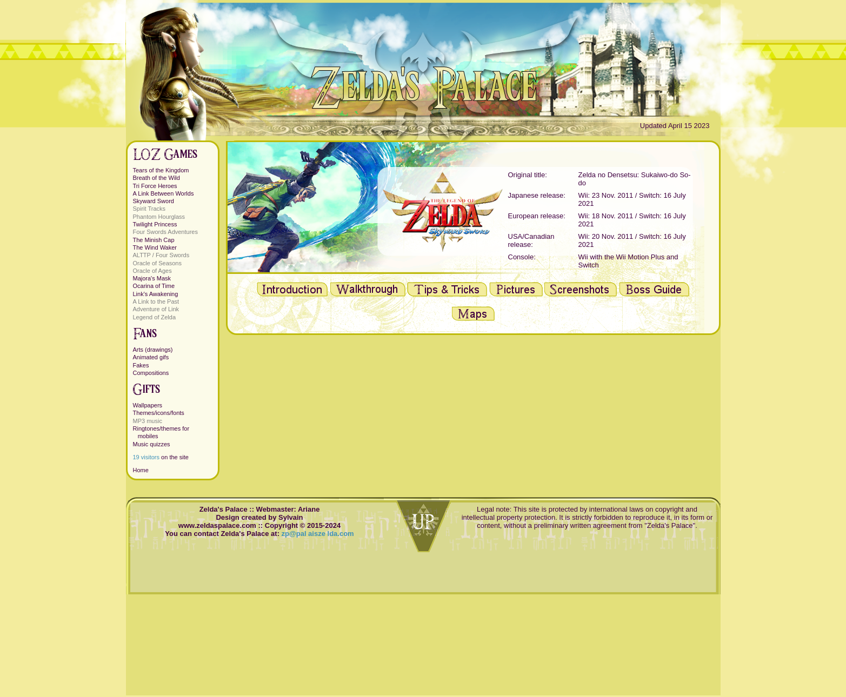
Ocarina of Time (154, 286)
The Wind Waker (155, 247)
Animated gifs (151, 357)
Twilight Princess (155, 224)
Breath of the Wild (156, 178)
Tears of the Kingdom (161, 170)
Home (141, 470)
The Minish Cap (154, 240)
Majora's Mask (152, 278)
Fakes (141, 365)
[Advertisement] (473, 410)
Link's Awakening (155, 294)
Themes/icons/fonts (158, 413)
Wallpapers (148, 405)
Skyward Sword (153, 201)
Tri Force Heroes (155, 186)
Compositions (151, 373)
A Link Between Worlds (163, 193)
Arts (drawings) (153, 349)
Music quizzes (151, 444)
